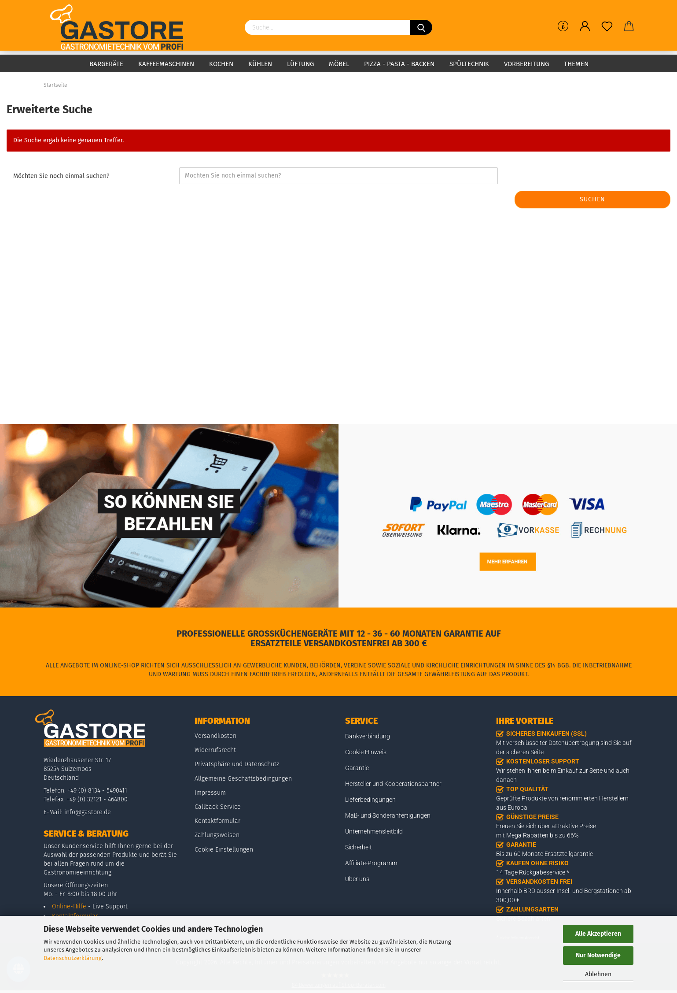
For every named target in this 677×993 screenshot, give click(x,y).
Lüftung (300, 64)
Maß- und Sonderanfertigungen (387, 815)
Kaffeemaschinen (166, 64)
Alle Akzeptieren (598, 933)
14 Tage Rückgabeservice (530, 872)
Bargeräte (106, 64)
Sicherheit (358, 847)
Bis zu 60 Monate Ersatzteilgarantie (544, 853)
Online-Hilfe (69, 906)
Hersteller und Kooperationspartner (393, 783)
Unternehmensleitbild (374, 831)
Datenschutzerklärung (73, 958)
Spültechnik (469, 64)
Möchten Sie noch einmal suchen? (61, 176)
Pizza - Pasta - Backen (399, 64)
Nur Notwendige (598, 955)
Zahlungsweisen (217, 835)
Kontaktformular (217, 821)
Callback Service (218, 807)
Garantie (357, 767)
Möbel (339, 64)
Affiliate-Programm (371, 863)
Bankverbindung (367, 736)
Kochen (221, 64)
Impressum (210, 793)
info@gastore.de (87, 812)
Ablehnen (598, 974)
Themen (576, 64)
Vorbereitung (526, 64)
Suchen (592, 199)
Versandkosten (215, 736)
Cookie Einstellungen (224, 849)
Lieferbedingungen (370, 799)
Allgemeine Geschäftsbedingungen (243, 778)
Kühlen (260, 64)
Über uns (357, 878)
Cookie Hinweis (365, 752)
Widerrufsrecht (215, 750)
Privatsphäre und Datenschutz (237, 764)
